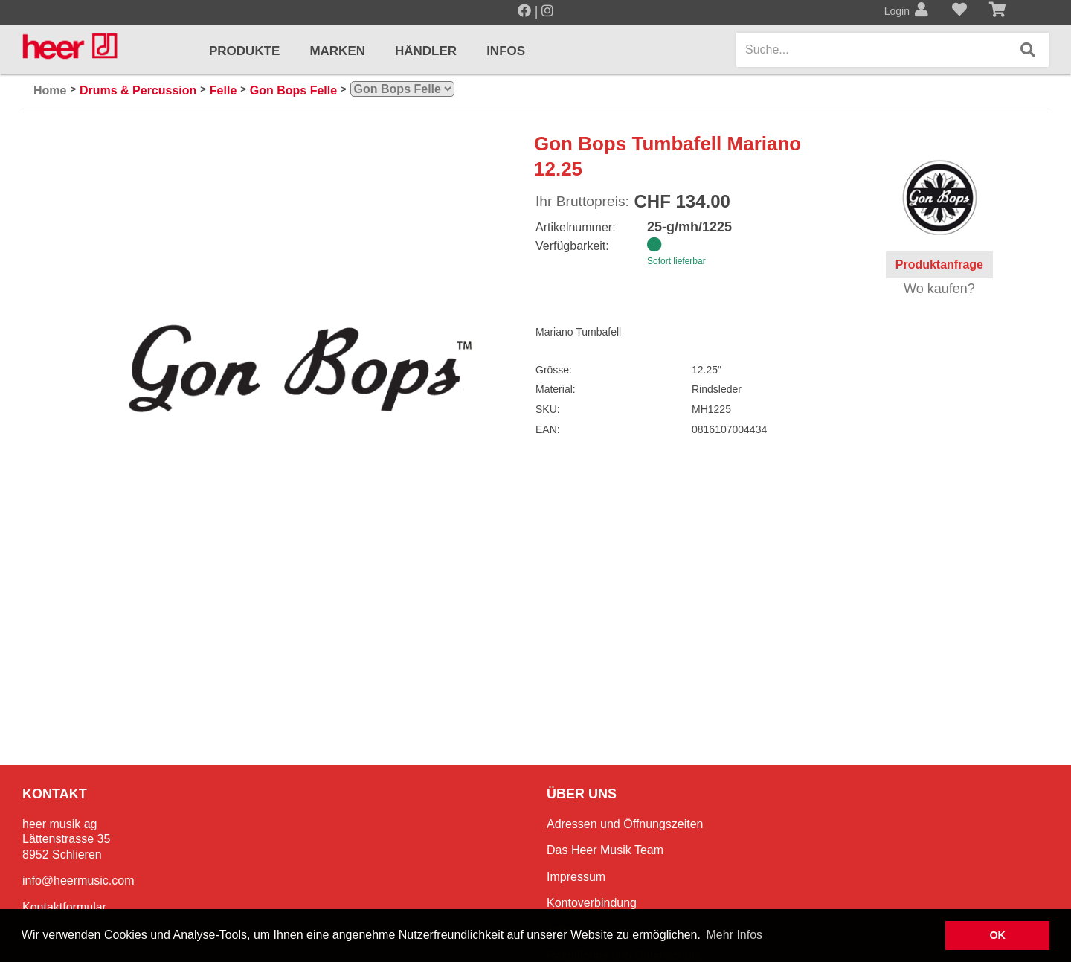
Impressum (576, 876)
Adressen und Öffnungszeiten (625, 824)
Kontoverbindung (592, 903)
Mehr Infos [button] (735, 935)
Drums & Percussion (138, 90)
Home (49, 90)
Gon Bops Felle (293, 90)
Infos (505, 51)
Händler (426, 51)
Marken (337, 51)
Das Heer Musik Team (605, 850)
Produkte (244, 51)
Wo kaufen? (939, 288)
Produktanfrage (939, 264)
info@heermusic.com (78, 880)
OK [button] (997, 935)
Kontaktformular (64, 907)
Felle (223, 90)
